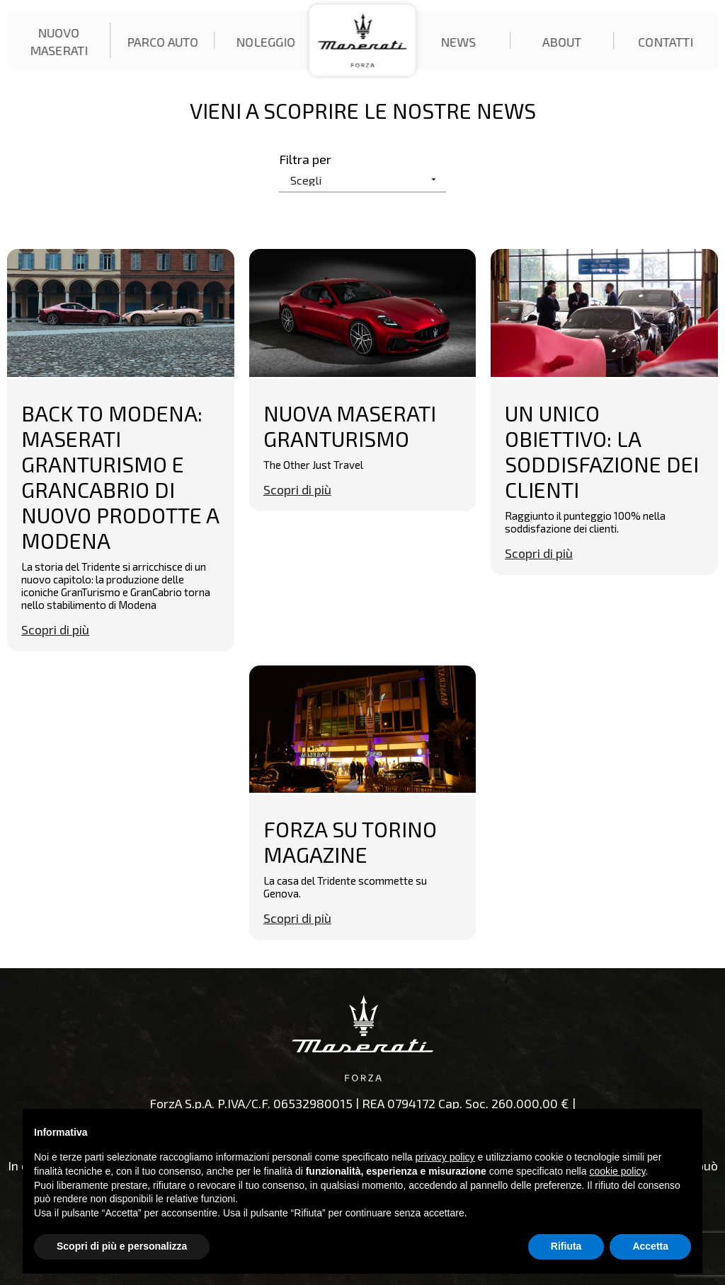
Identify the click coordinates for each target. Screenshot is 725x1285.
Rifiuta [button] (566, 1246)
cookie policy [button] (617, 1171)
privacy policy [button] (445, 1157)
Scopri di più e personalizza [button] (122, 1246)
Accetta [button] (650, 1246)
